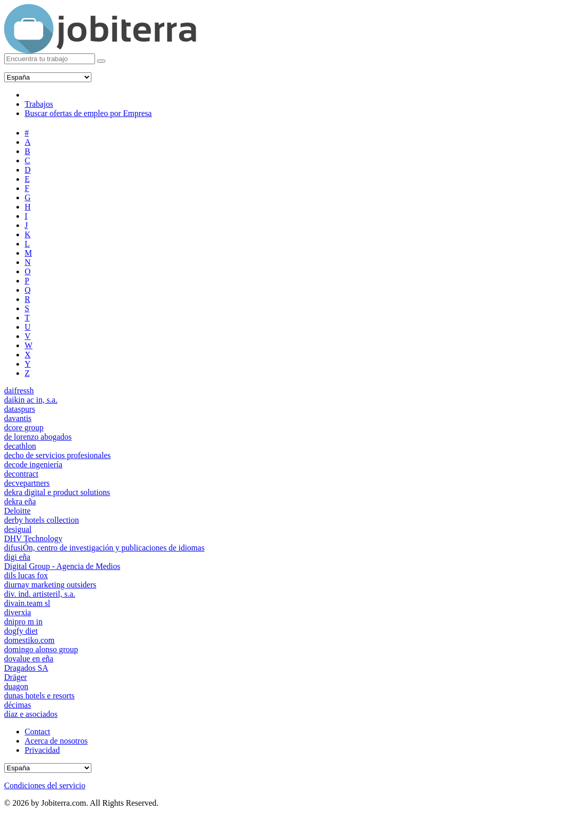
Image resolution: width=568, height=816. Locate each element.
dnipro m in (23, 621)
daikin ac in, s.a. (31, 399)
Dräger (15, 677)
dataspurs (19, 409)
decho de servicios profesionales (57, 455)
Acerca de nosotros (56, 740)
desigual (17, 529)
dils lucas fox (26, 575)
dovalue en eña (28, 658)
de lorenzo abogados (38, 436)
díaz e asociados (31, 714)
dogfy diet (20, 631)
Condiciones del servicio (44, 785)
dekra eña (20, 501)
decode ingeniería (33, 464)
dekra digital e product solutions (57, 492)
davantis (17, 418)
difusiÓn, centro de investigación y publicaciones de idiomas (104, 547)
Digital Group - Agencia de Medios (62, 566)
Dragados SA (26, 667)
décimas (17, 704)
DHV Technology (33, 538)
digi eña (17, 557)
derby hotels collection (41, 520)
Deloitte (17, 510)
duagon (16, 686)
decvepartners (27, 483)
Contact (37, 731)
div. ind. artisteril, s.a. (39, 594)
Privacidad (42, 750)
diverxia (17, 612)
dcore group (24, 427)
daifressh (19, 390)
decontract (21, 473)
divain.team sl (27, 603)
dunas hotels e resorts (39, 695)
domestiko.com (29, 640)
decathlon (20, 446)
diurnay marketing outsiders (50, 584)
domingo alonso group (41, 649)
